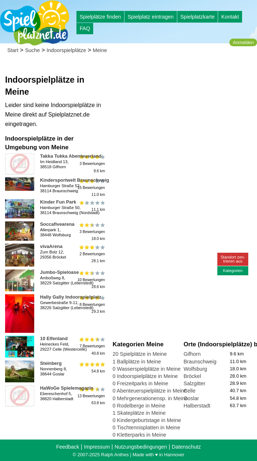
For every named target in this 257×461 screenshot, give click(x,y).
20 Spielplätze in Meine (139, 354)
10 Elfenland (54, 338)
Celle (189, 391)
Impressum (97, 447)
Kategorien (232, 270)
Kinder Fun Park (58, 202)
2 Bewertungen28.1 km (91, 254)
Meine (100, 50)
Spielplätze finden (100, 17)
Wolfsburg (195, 369)
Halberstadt (196, 406)
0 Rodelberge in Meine (138, 406)
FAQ (85, 28)
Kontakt (230, 17)
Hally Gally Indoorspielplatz (70, 297)
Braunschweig (199, 362)
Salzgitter (194, 383)
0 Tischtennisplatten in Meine (146, 427)
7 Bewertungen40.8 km (91, 346)
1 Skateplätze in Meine (139, 413)
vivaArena (51, 246)
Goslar (191, 398)
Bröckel (192, 376)
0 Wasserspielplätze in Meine (146, 369)
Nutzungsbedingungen (141, 447)
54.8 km (91, 367)
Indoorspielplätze (66, 50)
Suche (32, 50)
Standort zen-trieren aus (233, 259)
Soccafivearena (57, 224)
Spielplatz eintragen (150, 17)
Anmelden (243, 42)
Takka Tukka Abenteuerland (71, 156)
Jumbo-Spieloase (59, 272)
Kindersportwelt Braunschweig (74, 180)
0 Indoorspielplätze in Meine (145, 376)
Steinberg (51, 363)
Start (12, 50)
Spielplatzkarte (197, 17)
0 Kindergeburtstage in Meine (146, 420)
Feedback (67, 447)
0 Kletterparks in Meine (139, 435)
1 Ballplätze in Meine (136, 362)
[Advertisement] (183, 109)
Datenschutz (186, 447)
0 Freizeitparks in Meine (140, 383)
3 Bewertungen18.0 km (91, 232)
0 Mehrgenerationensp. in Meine (149, 398)
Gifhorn (192, 354)
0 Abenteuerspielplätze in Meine (149, 391)
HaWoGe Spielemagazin (66, 388)
